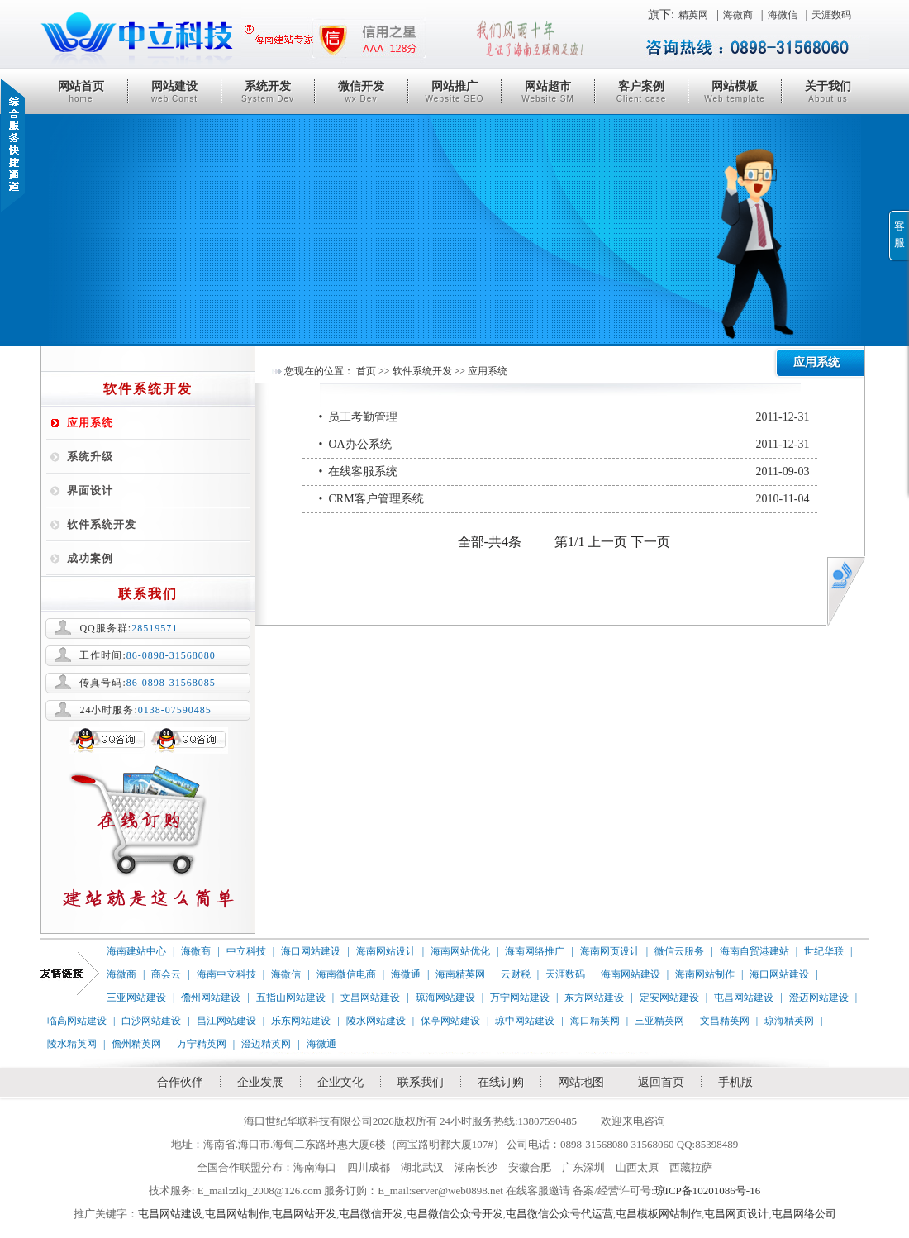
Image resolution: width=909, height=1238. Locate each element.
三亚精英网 (659, 1020)
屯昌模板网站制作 (659, 1213)
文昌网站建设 (370, 997)
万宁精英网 (201, 1044)
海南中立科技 (226, 974)
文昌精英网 (725, 1020)
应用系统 (90, 423)
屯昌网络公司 (804, 1213)
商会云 (166, 974)
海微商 (738, 15)
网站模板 (734, 91)
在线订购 (501, 1082)
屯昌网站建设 (743, 997)
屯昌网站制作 (237, 1213)
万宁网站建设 (520, 997)
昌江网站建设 (226, 1020)
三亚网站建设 (136, 997)
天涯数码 (831, 15)
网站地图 (581, 1082)
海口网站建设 (310, 951)
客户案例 (641, 91)
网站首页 (81, 91)
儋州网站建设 (210, 997)
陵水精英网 (72, 1044)
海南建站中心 (136, 951)
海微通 (406, 974)
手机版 (735, 1082)
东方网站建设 (594, 997)
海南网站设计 (386, 951)
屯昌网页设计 (736, 1213)
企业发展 (260, 1082)
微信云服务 (679, 951)
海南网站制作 (705, 974)
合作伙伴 (180, 1082)
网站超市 (547, 91)
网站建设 (174, 91)
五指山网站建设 (291, 997)
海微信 (782, 15)
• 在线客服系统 (564, 472)
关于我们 (828, 91)
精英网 (693, 15)
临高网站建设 (77, 1020)
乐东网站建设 (301, 1020)
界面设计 (90, 490)
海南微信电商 (346, 974)
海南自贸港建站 (754, 951)
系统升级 (90, 456)
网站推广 (454, 91)
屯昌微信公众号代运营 (559, 1213)
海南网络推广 (534, 951)
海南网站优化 (460, 951)
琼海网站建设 (445, 997)
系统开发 (267, 91)
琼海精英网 (789, 1020)
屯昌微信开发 (371, 1213)
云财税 (516, 974)
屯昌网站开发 (304, 1213)
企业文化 (340, 1082)
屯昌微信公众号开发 (455, 1213)
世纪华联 (824, 951)
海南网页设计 (610, 951)
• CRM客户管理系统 (564, 499)
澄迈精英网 (266, 1044)
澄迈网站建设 (819, 997)
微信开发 (361, 91)
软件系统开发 (101, 524)
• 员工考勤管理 (564, 417)
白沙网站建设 (151, 1020)
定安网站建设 (669, 997)
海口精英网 (595, 1020)
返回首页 (661, 1082)
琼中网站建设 (524, 1020)
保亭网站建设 (450, 1020)
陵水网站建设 (376, 1020)
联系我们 (420, 1082)
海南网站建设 (630, 974)
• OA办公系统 (564, 444)
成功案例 (90, 558)
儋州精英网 (136, 1044)
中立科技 (246, 951)
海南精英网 (460, 974)
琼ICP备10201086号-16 (707, 1190)
